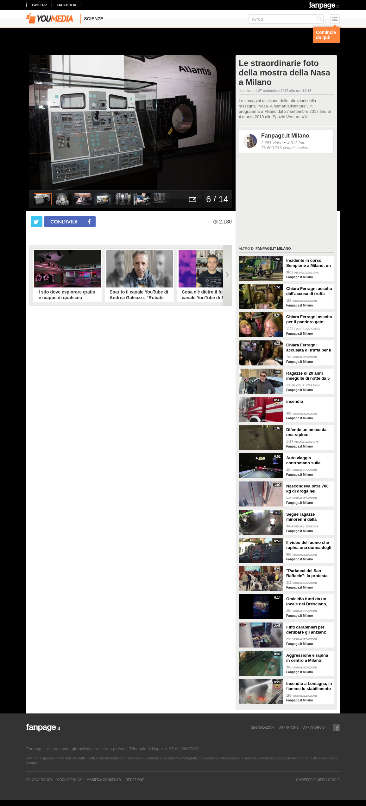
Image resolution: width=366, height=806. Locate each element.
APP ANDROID (314, 727)
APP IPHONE (289, 727)
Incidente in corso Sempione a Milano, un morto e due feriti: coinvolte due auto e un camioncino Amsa (308, 263)
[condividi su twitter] (36, 221)
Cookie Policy (69, 779)
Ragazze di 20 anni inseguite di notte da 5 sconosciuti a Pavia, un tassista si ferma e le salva (309, 376)
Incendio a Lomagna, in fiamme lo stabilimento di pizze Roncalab (309, 686)
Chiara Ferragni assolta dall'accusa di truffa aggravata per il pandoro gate (309, 291)
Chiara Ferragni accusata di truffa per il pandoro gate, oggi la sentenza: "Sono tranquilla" (308, 348)
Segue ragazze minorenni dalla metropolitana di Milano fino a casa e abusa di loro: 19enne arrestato (307, 517)
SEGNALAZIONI (262, 727)
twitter (39, 5)
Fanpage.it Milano (285, 135)
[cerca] (286, 19)
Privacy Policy (39, 779)
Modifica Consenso (104, 779)
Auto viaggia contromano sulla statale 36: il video (304, 460)
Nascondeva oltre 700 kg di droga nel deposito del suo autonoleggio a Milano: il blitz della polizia (308, 489)
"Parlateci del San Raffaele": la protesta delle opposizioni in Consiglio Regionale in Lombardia (308, 573)
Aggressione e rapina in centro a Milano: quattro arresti (307, 658)
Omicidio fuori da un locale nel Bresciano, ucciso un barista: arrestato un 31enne (306, 601)
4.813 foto (296, 142)
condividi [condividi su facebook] (64, 221)
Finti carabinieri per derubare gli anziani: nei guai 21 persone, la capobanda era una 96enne (308, 630)
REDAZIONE (135, 779)
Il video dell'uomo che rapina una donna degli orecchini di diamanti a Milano (308, 545)
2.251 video (271, 142)
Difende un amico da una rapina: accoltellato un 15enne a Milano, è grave (308, 432)
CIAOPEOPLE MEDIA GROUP (318, 779)
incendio (294, 401)
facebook (66, 5)
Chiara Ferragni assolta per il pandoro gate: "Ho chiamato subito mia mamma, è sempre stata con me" (309, 319)
